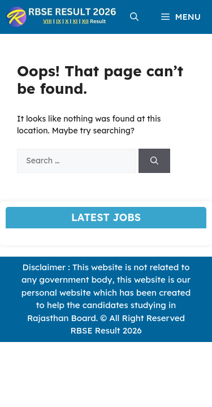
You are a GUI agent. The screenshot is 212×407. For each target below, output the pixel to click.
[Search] (154, 161)
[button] (134, 17)
